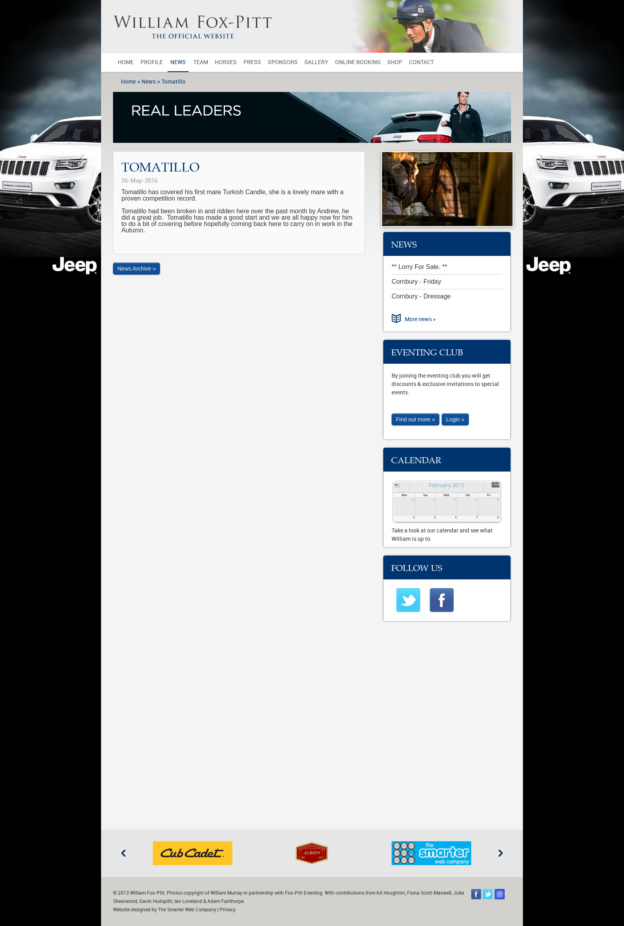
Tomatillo (173, 81)
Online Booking (357, 62)
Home (126, 62)
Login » (455, 419)
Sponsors (283, 62)
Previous (123, 853)
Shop (394, 62)
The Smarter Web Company (187, 909)
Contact (421, 62)
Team (200, 62)
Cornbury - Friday (416, 281)
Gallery (316, 62)
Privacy (228, 909)
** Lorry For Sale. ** (419, 266)
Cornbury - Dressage (421, 296)
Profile (151, 62)
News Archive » (136, 268)
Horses (226, 62)
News (178, 62)
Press (252, 62)
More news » (420, 319)
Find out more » (415, 419)
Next (500, 853)
